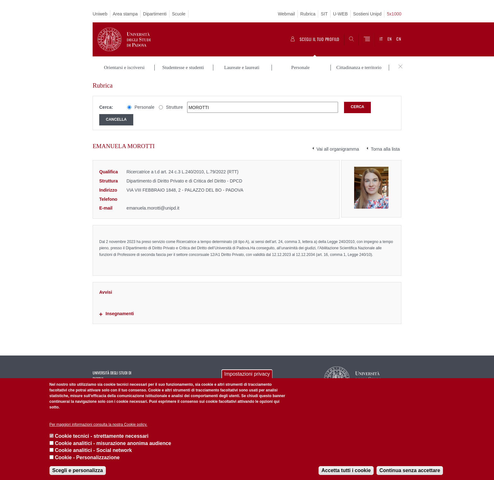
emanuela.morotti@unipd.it (153, 208)
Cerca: (106, 107)
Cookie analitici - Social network (93, 450)
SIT (324, 13)
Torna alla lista (385, 149)
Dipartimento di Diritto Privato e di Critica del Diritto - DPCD (184, 180)
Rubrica (307, 13)
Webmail (286, 13)
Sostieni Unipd (367, 13)
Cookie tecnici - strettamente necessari (101, 436)
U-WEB (340, 13)
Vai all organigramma (338, 149)
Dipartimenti (155, 13)
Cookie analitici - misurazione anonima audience (113, 443)
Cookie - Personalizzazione (87, 457)
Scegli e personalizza (77, 470)
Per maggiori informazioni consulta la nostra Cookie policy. (98, 424)
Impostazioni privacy (247, 374)
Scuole (179, 13)
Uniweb (100, 13)
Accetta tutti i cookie (345, 470)
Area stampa (125, 13)
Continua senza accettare (409, 470)
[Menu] (367, 39)
